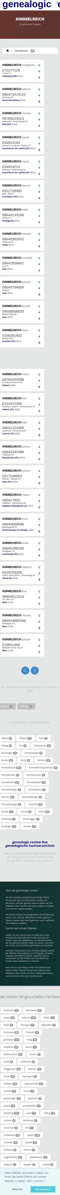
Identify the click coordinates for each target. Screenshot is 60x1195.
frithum (32, 1032)
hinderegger (31, 819)
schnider (11, 1142)
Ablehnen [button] (17, 1189)
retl (29, 1127)
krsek (8, 1061)
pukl (31, 1113)
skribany (10, 1149)
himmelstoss (37, 789)
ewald (9, 1017)
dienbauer (34, 1010)
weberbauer (39, 1157)
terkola (29, 1149)
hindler (30, 826)
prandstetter (32, 1105)
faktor (49, 1017)
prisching (11, 1113)
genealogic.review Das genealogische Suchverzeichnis (30, 843)
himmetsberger (32, 797)
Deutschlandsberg (11, 100)
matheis (10, 1083)
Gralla (5, 245)
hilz (23, 745)
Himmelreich (21, 50)
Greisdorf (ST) (9, 341)
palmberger (12, 1098)
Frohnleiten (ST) (9, 197)
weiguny (10, 1164)
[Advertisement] (29, 358)
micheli (10, 1091)
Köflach (5, 385)
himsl (44, 811)
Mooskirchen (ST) (10, 458)
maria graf (29, 1076)
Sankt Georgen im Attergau (15, 530)
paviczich (35, 1098)
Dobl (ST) (6, 124)
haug (32, 1039)
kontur (35, 1054)
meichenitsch (33, 1083)
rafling (49, 1113)
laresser (34, 1069)
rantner (10, 1120)
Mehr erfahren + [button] (36, 1181)
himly (25, 760)
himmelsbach (36, 782)
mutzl (29, 1091)
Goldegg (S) (7, 221)
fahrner (29, 1017)
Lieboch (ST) (8, 433)
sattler (33, 1135)
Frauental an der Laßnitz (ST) (15, 148)
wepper (30, 1164)
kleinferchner (13, 1054)
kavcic (31, 1047)
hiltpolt (25, 738)
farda (8, 1025)
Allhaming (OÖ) (9, 76)
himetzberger (34, 753)
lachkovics (27, 1061)
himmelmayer (36, 775)
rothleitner (12, 1135)
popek (9, 1105)
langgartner (12, 1069)
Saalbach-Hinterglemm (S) (14, 506)
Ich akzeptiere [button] (43, 1189)
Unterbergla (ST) (10, 554)
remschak (11, 1127)
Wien (4, 602)
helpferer (11, 1047)
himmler (36, 804)
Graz (4, 269)
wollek (48, 1164)
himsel (26, 811)
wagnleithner (13, 1157)
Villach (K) (7, 578)
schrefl (31, 1142)
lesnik (9, 1076)
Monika (26, 706)
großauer (12, 1039)
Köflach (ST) (8, 409)
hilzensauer (42, 745)
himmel (43, 760)
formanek (11, 1032)
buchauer (11, 1010)
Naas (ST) (6, 482)
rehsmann (30, 1120)
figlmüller (49, 1025)
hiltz (43, 738)
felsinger (27, 1025)
